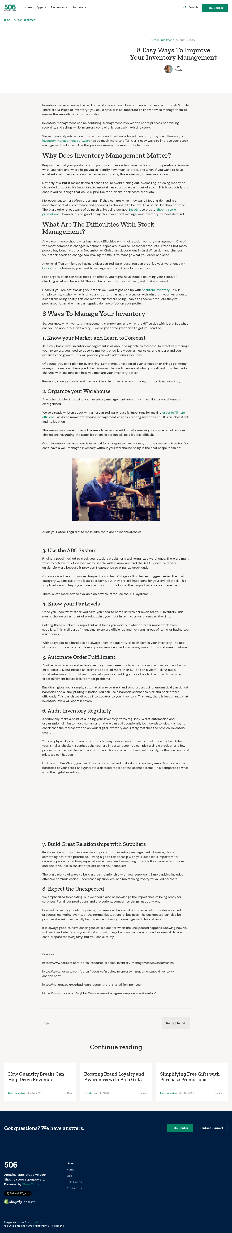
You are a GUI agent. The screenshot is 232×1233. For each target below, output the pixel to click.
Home (28, 7)
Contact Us (74, 1188)
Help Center (215, 8)
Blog (7, 20)
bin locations (51, 268)
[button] (41, 9)
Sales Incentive (16, 1093)
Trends (88, 1093)
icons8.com (37, 1222)
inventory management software (66, 141)
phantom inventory (155, 290)
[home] (10, 8)
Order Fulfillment (25, 20)
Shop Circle (30, 1184)
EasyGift (134, 209)
